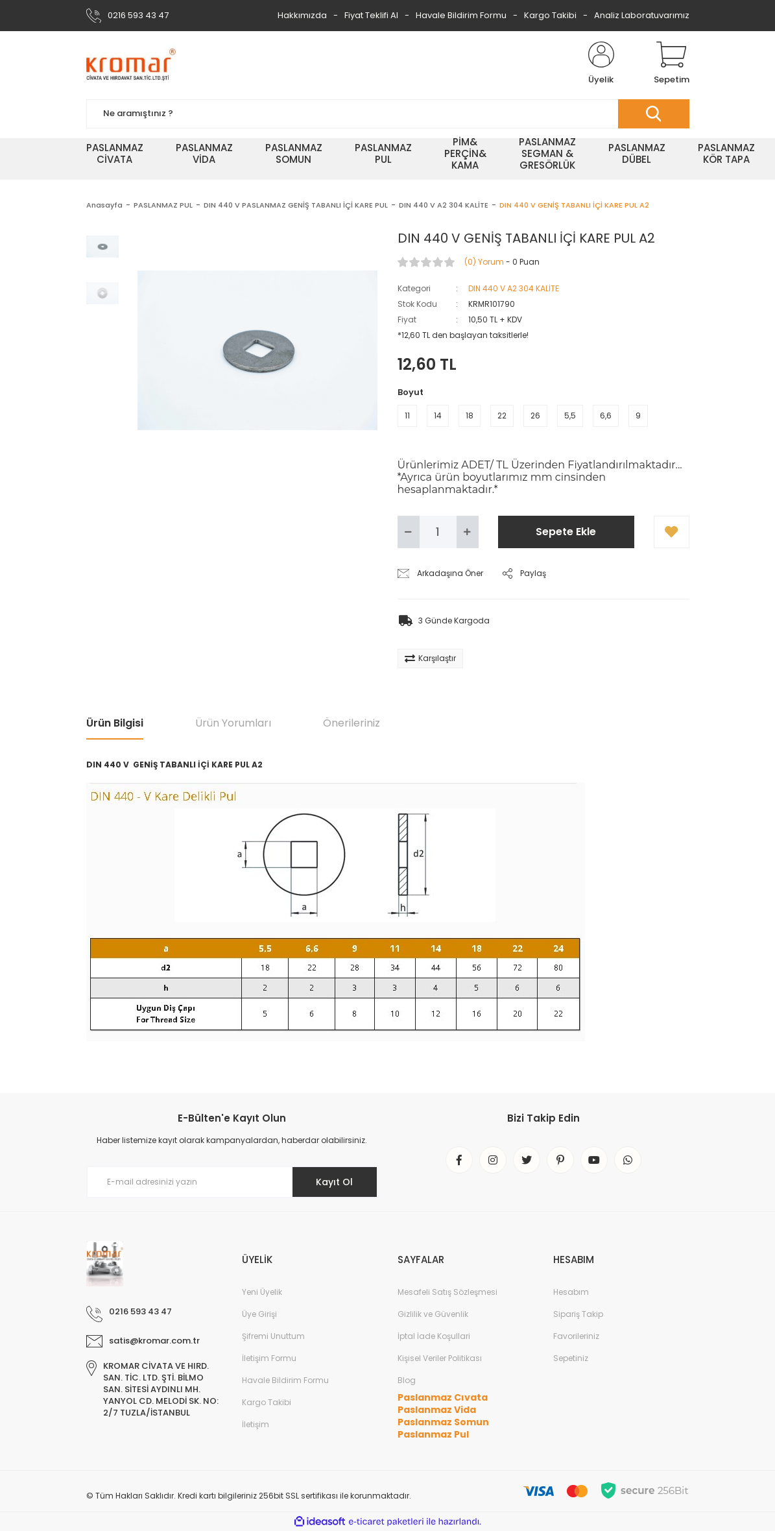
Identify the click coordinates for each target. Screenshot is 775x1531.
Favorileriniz (576, 1336)
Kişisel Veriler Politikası (440, 1358)
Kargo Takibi (550, 15)
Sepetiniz (570, 1358)
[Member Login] (601, 64)
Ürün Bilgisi (114, 723)
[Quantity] (438, 532)
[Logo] (131, 64)
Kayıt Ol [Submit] (334, 1181)
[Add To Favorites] (671, 532)
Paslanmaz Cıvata (443, 1397)
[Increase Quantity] (468, 532)
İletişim (255, 1424)
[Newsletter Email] (232, 1182)
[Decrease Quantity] (409, 532)
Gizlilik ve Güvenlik (433, 1314)
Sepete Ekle (566, 531)
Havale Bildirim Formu (461, 15)
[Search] (387, 113)
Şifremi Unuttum (273, 1336)
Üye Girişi (259, 1314)
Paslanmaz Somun (443, 1422)
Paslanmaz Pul (433, 1434)
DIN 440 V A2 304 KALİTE (513, 288)
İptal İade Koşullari (434, 1336)
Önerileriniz (351, 723)
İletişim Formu (269, 1358)
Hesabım (571, 1291)
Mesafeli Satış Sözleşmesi (447, 1291)
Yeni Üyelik (262, 1291)
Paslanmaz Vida (437, 1409)
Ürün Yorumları (233, 723)
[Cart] (671, 64)
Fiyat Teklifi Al (371, 15)
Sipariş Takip (578, 1314)
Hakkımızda (302, 15)
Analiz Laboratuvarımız (641, 15)
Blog (407, 1380)
